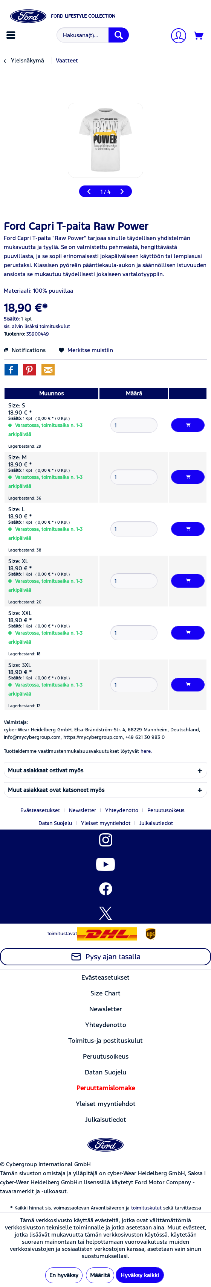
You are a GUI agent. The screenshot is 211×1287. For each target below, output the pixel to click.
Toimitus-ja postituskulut (105, 1040)
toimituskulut (146, 1208)
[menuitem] (12, 35)
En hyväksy (63, 1275)
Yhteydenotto (121, 810)
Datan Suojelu (55, 823)
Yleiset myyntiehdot (105, 823)
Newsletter (82, 810)
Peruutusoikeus (166, 810)
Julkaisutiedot (156, 823)
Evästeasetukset (40, 810)
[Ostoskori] (198, 36)
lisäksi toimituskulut (47, 327)
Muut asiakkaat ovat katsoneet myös (56, 789)
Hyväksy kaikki (140, 1275)
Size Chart (105, 993)
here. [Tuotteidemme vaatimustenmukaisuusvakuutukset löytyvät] (146, 751)
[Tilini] (175, 36)
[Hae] (119, 35)
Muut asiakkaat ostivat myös (45, 770)
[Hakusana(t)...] (92, 35)
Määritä (100, 1275)
